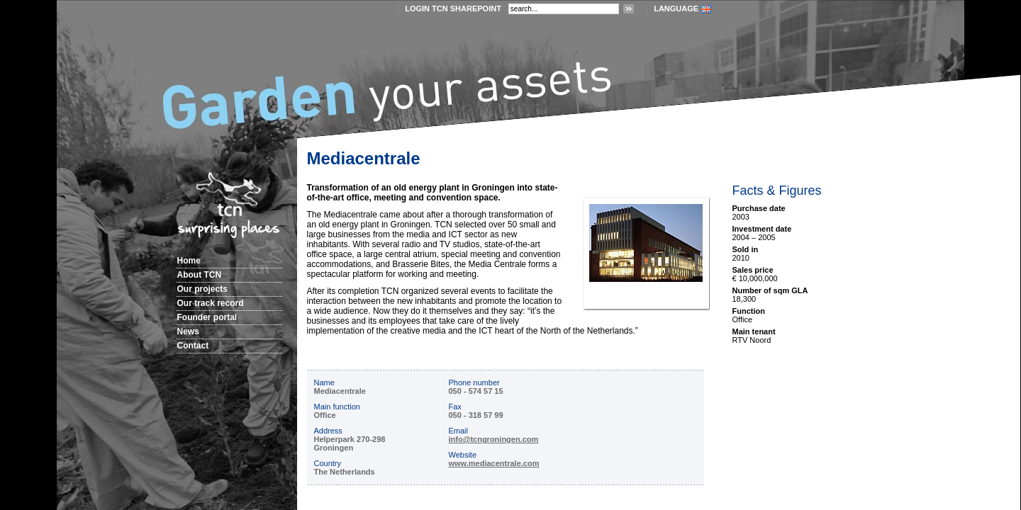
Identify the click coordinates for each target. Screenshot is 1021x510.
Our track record (210, 303)
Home (189, 261)
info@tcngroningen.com (494, 439)
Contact (193, 346)
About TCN (199, 275)
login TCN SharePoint (453, 8)
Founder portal (207, 317)
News (188, 331)
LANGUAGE (676, 8)
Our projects (202, 289)
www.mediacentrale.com (494, 463)
